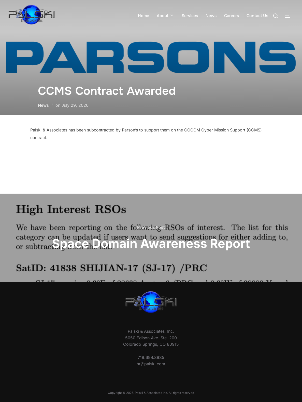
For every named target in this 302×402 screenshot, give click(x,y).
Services (190, 15)
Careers (231, 15)
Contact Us (257, 15)
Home (143, 15)
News (211, 15)
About (165, 15)
